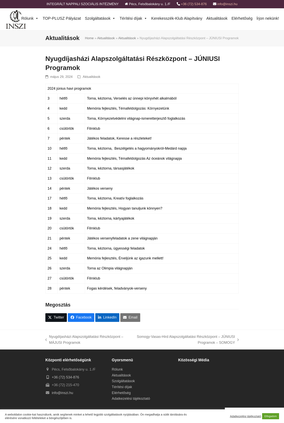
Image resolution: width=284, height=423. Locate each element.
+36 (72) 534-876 (194, 4)
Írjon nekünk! (267, 18)
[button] (56, 317)
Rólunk (30, 18)
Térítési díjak (133, 18)
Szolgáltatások (100, 18)
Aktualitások (217, 18)
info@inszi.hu (227, 4)
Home (89, 38)
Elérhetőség (242, 18)
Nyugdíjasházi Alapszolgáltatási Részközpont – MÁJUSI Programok (84, 340)
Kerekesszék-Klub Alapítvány (176, 18)
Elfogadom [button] (270, 416)
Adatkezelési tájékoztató (131, 399)
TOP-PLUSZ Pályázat (62, 18)
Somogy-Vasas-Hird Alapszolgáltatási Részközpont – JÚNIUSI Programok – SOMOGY (186, 340)
